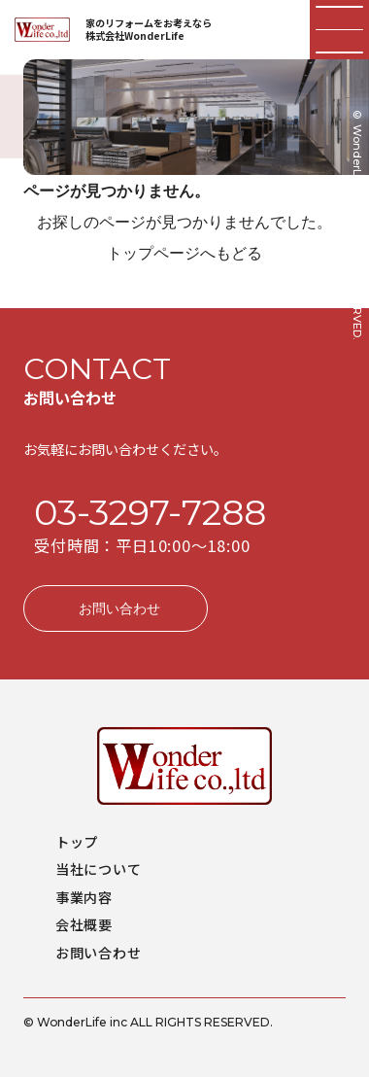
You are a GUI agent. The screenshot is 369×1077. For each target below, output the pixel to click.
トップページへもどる (184, 252)
